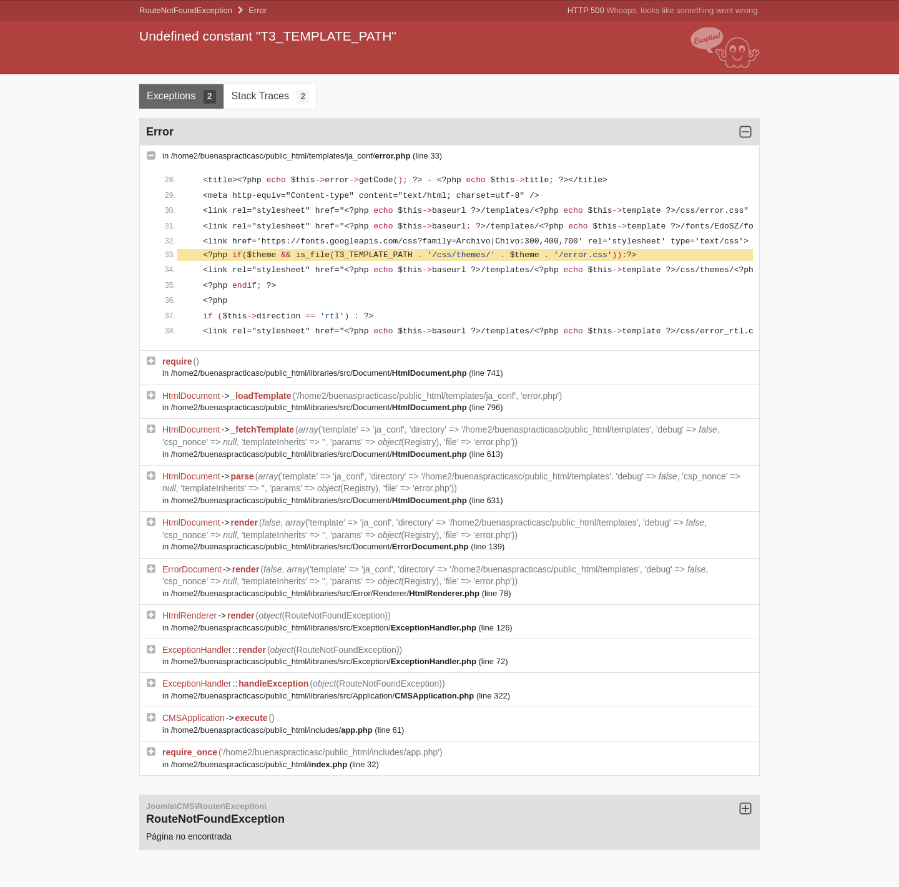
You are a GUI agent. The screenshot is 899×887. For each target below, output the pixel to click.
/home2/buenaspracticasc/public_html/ (260, 764)
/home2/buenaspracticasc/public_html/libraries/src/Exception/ (325, 627)
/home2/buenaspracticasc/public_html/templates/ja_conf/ (292, 155)
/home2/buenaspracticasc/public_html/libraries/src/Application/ (323, 695)
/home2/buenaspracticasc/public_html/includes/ (273, 730)
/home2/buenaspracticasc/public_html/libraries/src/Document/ (320, 373)
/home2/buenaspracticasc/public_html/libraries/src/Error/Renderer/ (326, 593)
